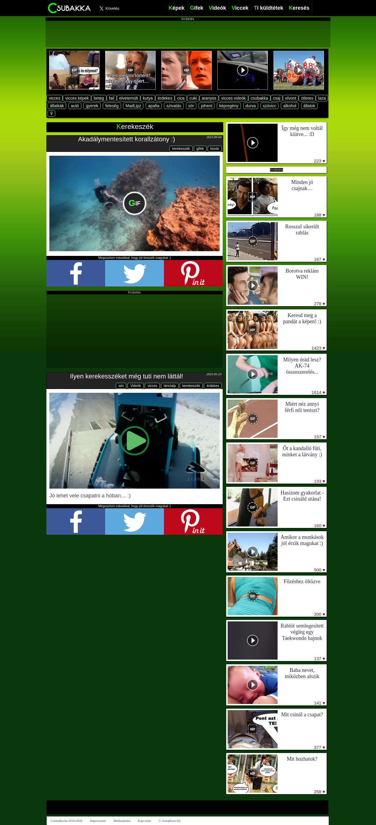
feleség (111, 105)
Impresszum (98, 820)
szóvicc (269, 105)
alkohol (289, 105)
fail (111, 98)
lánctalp (170, 386)
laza (322, 98)
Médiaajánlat (121, 820)
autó (75, 105)
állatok (309, 105)
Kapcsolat (144, 820)
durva (251, 105)
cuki (193, 98)
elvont (290, 98)
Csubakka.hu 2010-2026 (67, 820)
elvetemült (128, 98)
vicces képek (77, 98)
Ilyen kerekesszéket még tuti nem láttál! (126, 376)
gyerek (92, 105)
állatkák (57, 105)
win (121, 386)
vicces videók (233, 98)
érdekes (165, 98)
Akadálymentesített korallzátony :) (126, 139)
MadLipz (133, 105)
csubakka (259, 98)
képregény (228, 105)
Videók (135, 386)
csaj (276, 98)
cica (180, 98)
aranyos (209, 98)
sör (191, 105)
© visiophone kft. (170, 820)
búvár (214, 149)
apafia (153, 105)
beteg (99, 98)
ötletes (307, 98)
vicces (54, 98)
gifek (200, 149)
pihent (206, 105)
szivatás (173, 105)
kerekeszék (181, 149)
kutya (147, 98)
